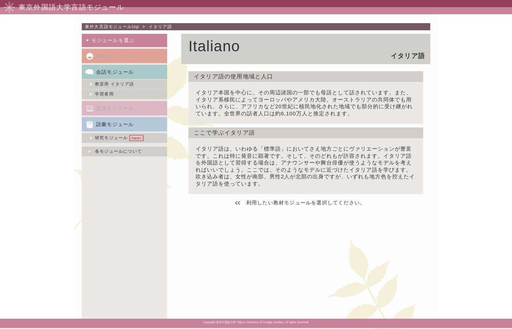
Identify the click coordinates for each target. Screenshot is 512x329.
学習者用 (104, 94)
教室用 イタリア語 (114, 84)
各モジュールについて (118, 151)
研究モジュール (111, 137)
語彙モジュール (115, 124)
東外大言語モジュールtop (112, 26)
